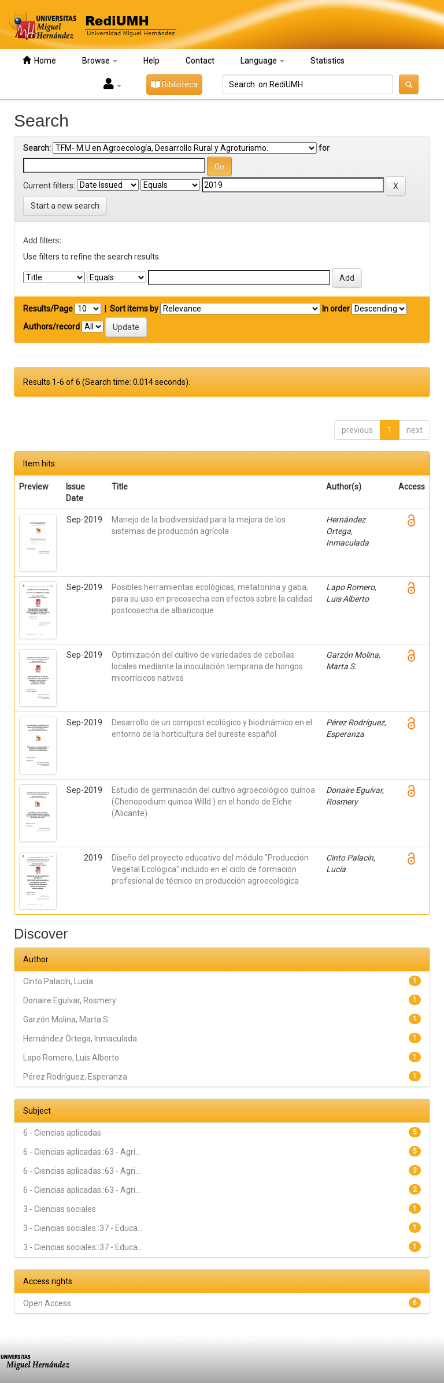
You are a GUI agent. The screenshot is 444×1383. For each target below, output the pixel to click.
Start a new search (65, 205)
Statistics (327, 60)
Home (39, 60)
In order (336, 308)
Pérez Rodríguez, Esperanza (75, 1076)
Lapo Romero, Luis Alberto (71, 1057)
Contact (200, 60)
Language (262, 60)
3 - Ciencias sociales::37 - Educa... (83, 1228)
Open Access (47, 1303)
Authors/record (51, 326)
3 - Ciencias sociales (59, 1209)
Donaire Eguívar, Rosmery (69, 1000)
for (324, 148)
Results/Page (48, 308)
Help (151, 60)
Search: (37, 148)
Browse (99, 60)
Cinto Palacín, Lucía (58, 981)
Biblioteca (174, 84)
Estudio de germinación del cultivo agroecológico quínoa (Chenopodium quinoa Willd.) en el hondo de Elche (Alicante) (213, 801)
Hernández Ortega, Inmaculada (80, 1038)
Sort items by (134, 308)
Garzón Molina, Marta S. (66, 1019)
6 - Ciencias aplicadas (62, 1132)
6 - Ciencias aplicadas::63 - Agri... (81, 1151)
